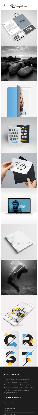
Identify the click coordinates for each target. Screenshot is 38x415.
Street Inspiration (9, 409)
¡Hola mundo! (8, 403)
